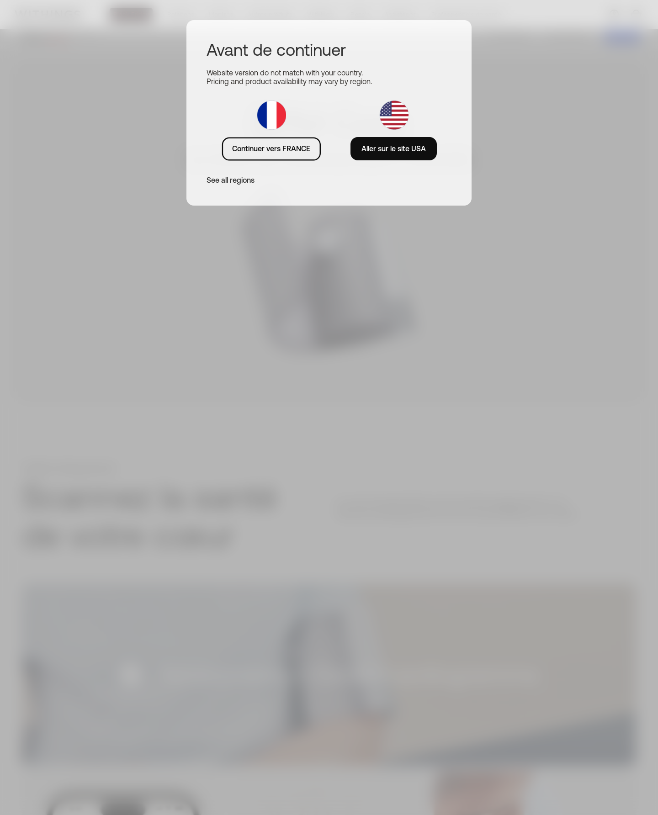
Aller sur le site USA (393, 148)
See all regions (231, 180)
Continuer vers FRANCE (271, 148)
